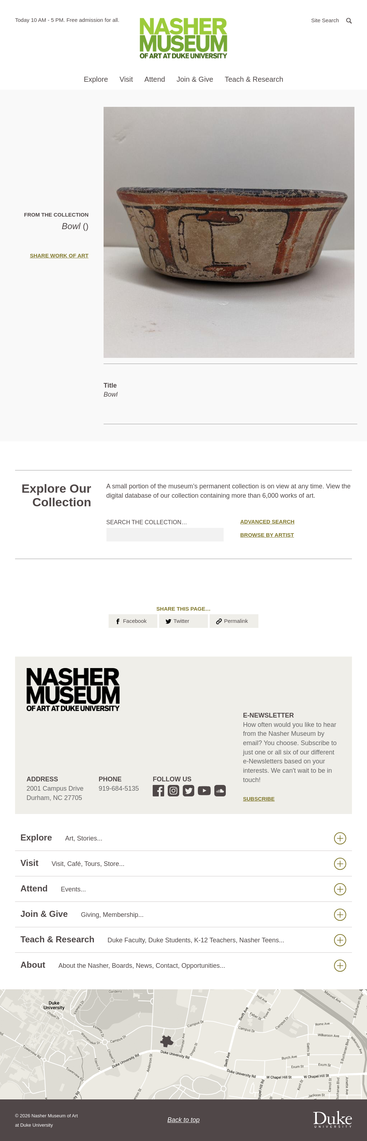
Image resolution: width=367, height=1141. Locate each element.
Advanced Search (267, 522)
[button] (331, 20)
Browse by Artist (267, 535)
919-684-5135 (119, 788)
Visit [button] (126, 79)
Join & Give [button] (195, 79)
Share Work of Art (59, 255)
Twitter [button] (177, 620)
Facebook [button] (130, 620)
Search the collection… (146, 522)
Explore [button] (96, 79)
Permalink (231, 620)
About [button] (183, 965)
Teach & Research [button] (254, 79)
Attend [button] (154, 79)
